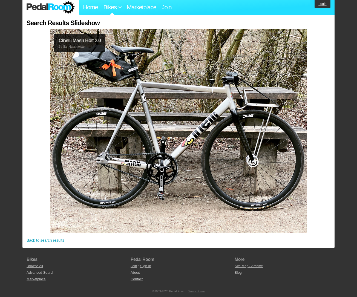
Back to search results (45, 240)
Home (90, 7)
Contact (137, 279)
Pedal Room (51, 7)
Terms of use (196, 291)
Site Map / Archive (249, 266)
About (135, 272)
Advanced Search (40, 272)
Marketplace (141, 7)
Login (322, 4)
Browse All (35, 266)
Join (167, 7)
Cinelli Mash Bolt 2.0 (80, 40)
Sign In (145, 266)
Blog (238, 272)
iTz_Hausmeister (74, 46)
